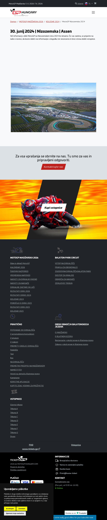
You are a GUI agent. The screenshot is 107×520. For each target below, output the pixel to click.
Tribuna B (14, 412)
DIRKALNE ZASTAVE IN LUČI (22, 287)
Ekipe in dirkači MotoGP (20, 263)
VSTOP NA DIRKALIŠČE (65, 263)
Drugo (12, 436)
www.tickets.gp (31, 448)
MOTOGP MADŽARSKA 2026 (31, 21)
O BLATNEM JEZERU (64, 336)
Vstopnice (76, 444)
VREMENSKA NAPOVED (20, 275)
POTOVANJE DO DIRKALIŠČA (22, 330)
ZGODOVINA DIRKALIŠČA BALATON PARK (73, 271)
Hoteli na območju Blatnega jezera (25, 373)
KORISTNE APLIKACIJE (20, 381)
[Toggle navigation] (93, 12)
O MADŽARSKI (61, 332)
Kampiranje (15, 377)
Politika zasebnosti (18, 470)
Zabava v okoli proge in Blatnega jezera (71, 344)
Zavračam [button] (21, 509)
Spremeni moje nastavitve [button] (15, 513)
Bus (11, 358)
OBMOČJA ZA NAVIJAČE (65, 279)
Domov (13, 21)
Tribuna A (14, 408)
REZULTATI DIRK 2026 (20, 291)
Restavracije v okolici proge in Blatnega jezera (74, 340)
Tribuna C (14, 416)
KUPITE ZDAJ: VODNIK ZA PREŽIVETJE (27, 385)
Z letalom (14, 338)
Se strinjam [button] (10, 509)
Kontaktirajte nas (53, 166)
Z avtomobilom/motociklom (22, 334)
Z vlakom (14, 342)
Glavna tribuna (16, 404)
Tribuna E (14, 424)
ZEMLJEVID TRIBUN (63, 283)
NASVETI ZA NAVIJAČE (19, 283)
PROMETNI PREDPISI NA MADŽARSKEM (27, 366)
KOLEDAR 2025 (17, 311)
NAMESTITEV (16, 369)
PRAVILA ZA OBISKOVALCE (66, 267)
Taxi (12, 354)
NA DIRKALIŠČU (17, 362)
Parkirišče (14, 350)
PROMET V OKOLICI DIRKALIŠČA (24, 346)
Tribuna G (14, 432)
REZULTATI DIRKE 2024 (20, 295)
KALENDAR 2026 (17, 267)
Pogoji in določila (17, 467)
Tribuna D (14, 420)
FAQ (31, 444)
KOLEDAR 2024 (52, 21)
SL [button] (88, 3)
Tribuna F (14, 428)
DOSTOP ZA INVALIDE (64, 275)
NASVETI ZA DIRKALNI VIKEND (23, 279)
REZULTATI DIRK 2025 (20, 307)
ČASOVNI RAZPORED (19, 271)
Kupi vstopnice (53, 207)
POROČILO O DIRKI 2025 (21, 303)
